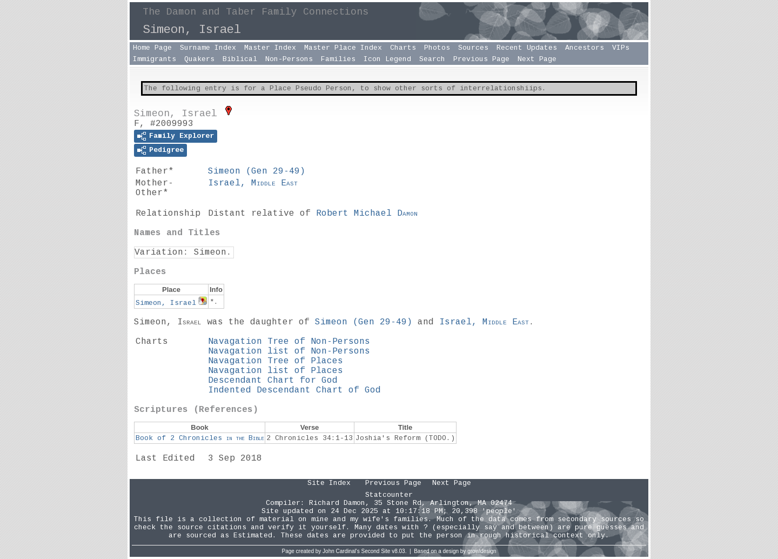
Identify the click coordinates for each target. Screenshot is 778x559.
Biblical (240, 59)
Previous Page (481, 59)
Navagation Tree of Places (275, 361)
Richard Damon (337, 503)
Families (338, 59)
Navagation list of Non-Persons (289, 351)
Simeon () (256, 171)
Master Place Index (343, 48)
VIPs (620, 48)
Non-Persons (289, 59)
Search (432, 59)
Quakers (199, 59)
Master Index (270, 48)
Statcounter (389, 495)
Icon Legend (387, 59)
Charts (403, 48)
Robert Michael (367, 213)
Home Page (152, 48)
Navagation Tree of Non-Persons (289, 342)
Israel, (253, 183)
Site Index (329, 483)
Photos (437, 48)
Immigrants (154, 59)
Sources (473, 48)
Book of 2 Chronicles (200, 438)
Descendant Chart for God (273, 380)
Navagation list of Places (275, 371)
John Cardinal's (341, 551)
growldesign (481, 551)
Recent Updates (527, 48)
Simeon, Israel (166, 303)
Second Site (376, 551)
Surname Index (208, 48)
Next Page (537, 59)
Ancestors (584, 48)
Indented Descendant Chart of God (294, 390)
